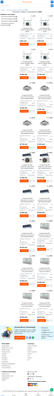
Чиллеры (4, 355)
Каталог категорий (32, 346)
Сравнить (30, 348)
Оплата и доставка (32, 351)
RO (52, 5)
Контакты (30, 357)
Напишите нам (19, 338)
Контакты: (44, 328)
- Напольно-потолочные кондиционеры (7, 24)
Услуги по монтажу (6, 367)
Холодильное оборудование (8, 363)
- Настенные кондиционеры (9, 16)
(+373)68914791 (45, 330)
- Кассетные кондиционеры (9, 19)
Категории (5, 344)
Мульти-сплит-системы (7, 348)
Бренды (29, 349)
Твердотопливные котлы (8, 376)
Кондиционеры (5, 346)
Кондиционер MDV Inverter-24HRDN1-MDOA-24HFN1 (45, 63)
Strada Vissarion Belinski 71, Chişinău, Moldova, (46, 336)
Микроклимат (5, 361)
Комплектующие (6, 365)
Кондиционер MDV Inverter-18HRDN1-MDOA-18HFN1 (27, 63)
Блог (29, 359)
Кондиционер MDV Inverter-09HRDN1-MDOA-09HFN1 (27, 29)
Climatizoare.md (27, 2)
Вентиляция (5, 357)
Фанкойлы (4, 353)
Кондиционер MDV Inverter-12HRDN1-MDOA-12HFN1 (45, 29)
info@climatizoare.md (47, 332)
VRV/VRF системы (6, 349)
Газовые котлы (5, 374)
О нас (29, 355)
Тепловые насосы (6, 351)
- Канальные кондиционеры (9, 21)
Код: (33, 16)
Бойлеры (4, 380)
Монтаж (29, 353)
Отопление (4, 359)
